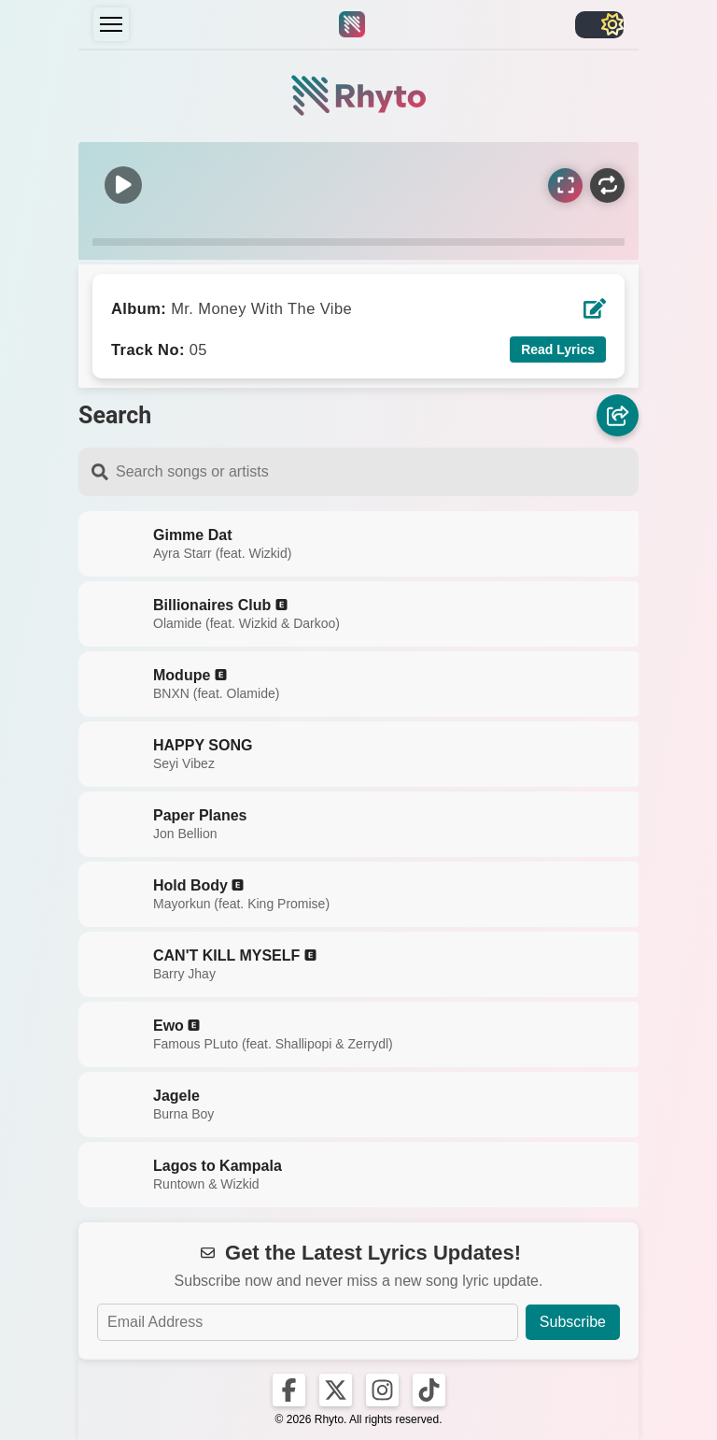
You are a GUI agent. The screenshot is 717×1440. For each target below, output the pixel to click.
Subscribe (573, 1322)
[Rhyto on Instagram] (382, 1390)
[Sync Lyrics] (565, 185)
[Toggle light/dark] (599, 24)
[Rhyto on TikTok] (429, 1390)
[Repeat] (607, 185)
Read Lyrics (558, 349)
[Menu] (111, 24)
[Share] (618, 414)
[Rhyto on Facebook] (289, 1390)
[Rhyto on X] (335, 1390)
